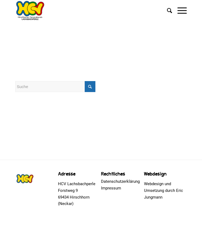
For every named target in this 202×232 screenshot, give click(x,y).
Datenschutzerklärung (120, 181)
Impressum (111, 188)
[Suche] (167, 10)
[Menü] (179, 10)
